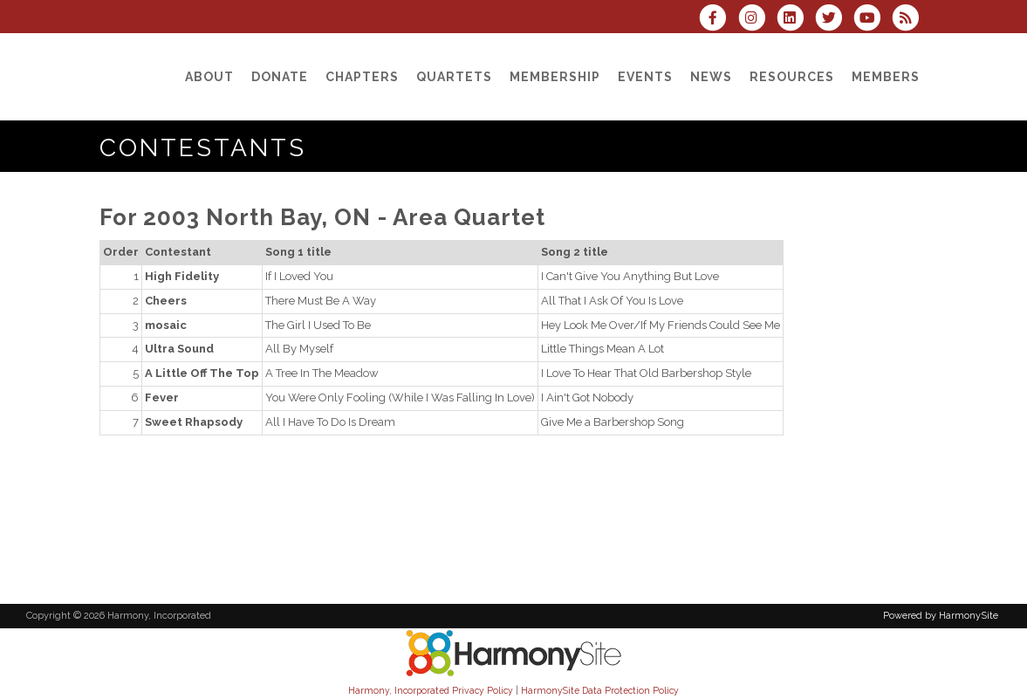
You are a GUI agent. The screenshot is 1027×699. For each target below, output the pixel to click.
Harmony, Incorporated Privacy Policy (430, 690)
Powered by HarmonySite (940, 615)
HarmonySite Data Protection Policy (600, 690)
